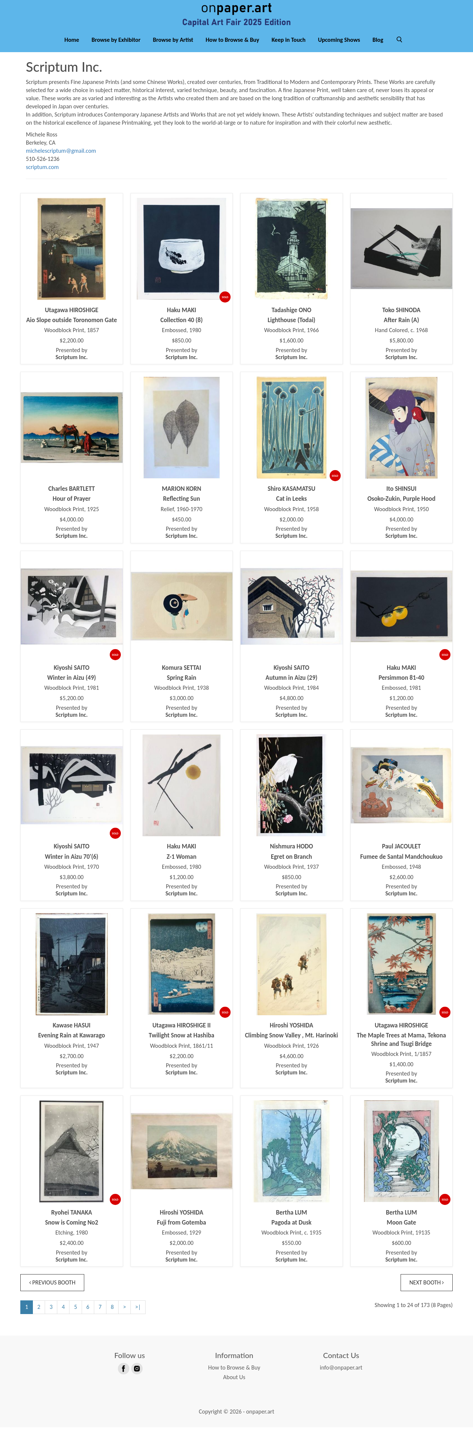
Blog (377, 47)
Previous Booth (53, 1290)
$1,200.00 (401, 706)
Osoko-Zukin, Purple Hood (401, 506)
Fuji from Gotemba (181, 1230)
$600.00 (401, 1250)
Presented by (71, 361)
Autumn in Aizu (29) (291, 685)
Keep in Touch (289, 47)
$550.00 (291, 1250)
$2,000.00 (291, 527)
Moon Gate (401, 1230)
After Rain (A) (401, 328)
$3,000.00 (182, 706)
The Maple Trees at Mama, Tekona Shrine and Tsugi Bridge (401, 1047)
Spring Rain (181, 685)
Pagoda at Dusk (292, 1230)
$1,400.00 (401, 1072)
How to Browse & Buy (232, 47)
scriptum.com (42, 174)
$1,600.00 (291, 348)
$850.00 (181, 348)
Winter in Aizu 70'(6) (71, 864)
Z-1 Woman (182, 864)
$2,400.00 (71, 1250)
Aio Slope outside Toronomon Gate (71, 328)
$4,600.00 (291, 1064)
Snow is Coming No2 (71, 1230)
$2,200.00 (71, 348)
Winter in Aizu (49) (71, 685)
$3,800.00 (71, 885)
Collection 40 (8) (181, 328)
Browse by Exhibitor (116, 47)
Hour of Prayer (72, 506)
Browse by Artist (173, 47)
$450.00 (181, 527)
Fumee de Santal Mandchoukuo (401, 864)
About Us (234, 1384)
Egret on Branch (291, 864)
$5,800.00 (401, 348)
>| (138, 1314)
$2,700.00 (71, 1064)
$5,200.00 (71, 706)
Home (71, 47)
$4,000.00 (71, 527)
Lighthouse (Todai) (291, 328)
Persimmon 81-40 (401, 685)
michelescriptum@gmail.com (61, 158)
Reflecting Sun (181, 506)
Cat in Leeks (291, 506)
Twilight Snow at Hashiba (181, 1043)
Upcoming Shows (339, 47)
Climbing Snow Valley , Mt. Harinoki (291, 1043)
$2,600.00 (401, 885)
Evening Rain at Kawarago (71, 1043)
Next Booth (425, 1290)
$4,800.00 (291, 706)
